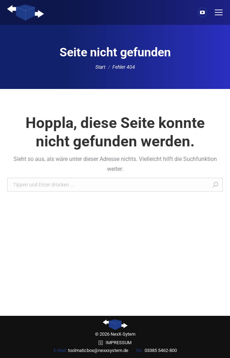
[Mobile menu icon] (218, 12)
